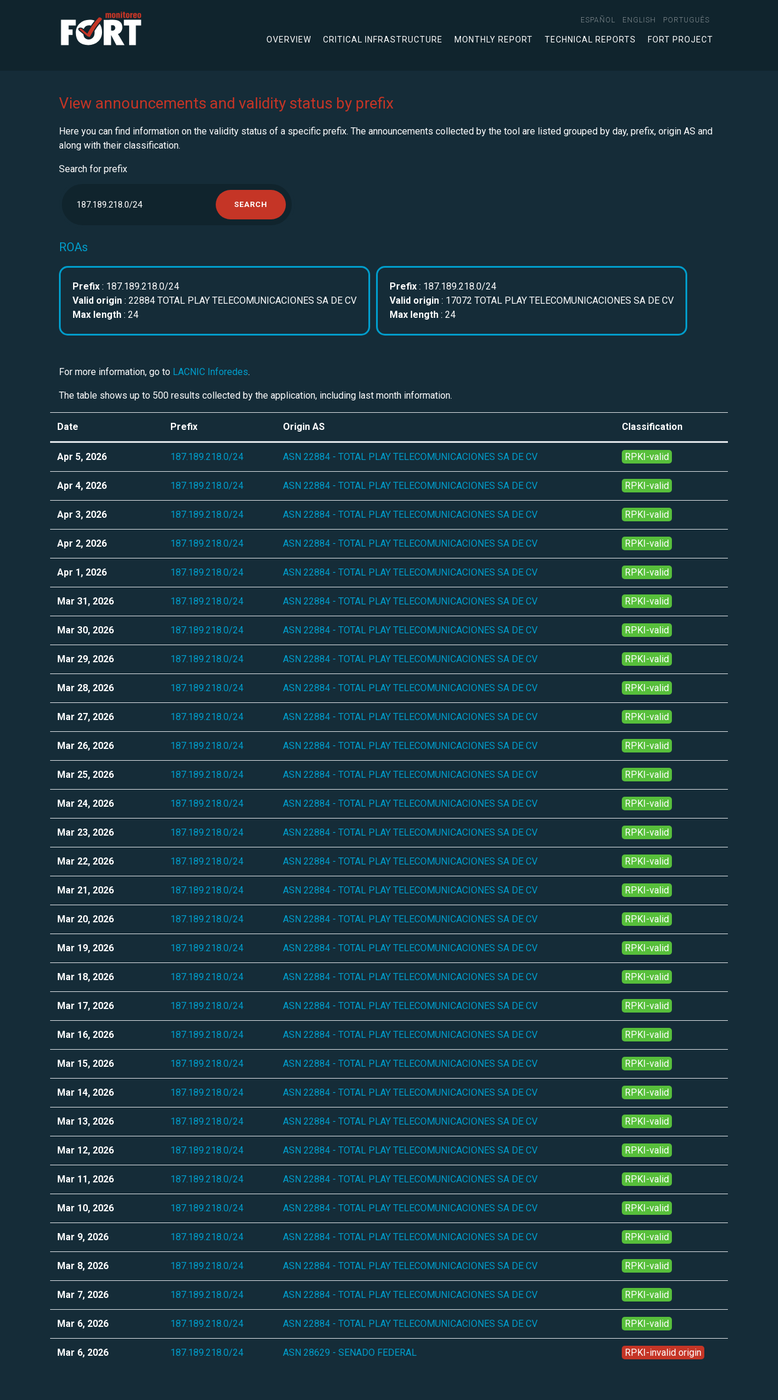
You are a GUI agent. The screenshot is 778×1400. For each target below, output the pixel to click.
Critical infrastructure (383, 39)
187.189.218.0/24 (206, 456)
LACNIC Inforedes (210, 371)
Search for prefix (93, 169)
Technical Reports (590, 39)
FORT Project (680, 39)
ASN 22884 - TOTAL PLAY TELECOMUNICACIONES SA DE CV (410, 456)
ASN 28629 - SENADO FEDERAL (350, 1352)
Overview (288, 39)
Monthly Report (493, 39)
